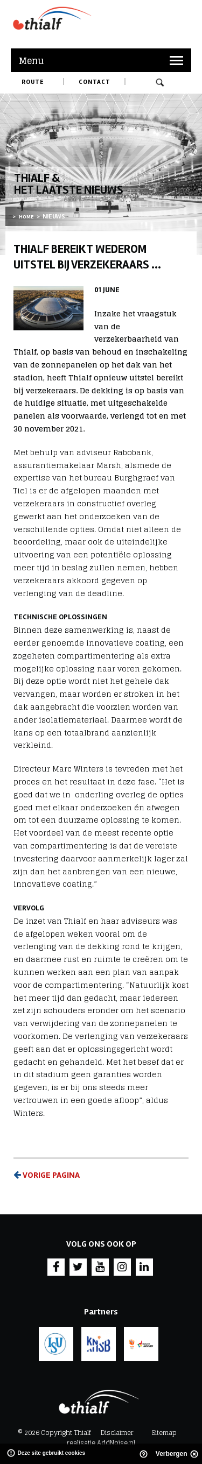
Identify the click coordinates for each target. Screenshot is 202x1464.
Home (26, 217)
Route (33, 82)
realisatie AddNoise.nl (101, 1442)
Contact (94, 82)
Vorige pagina (46, 1175)
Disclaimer (117, 1432)
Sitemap (164, 1432)
